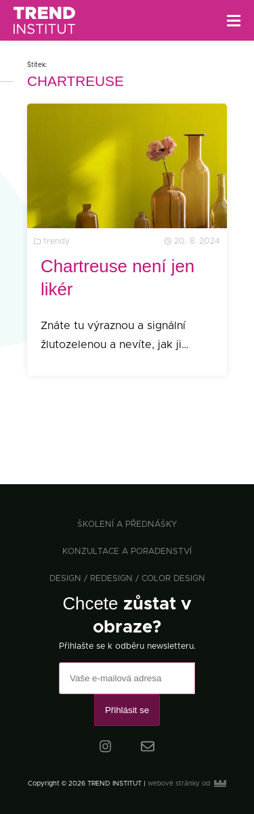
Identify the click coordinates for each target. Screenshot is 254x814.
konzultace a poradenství (127, 551)
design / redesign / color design (127, 578)
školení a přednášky (127, 524)
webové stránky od (187, 783)
